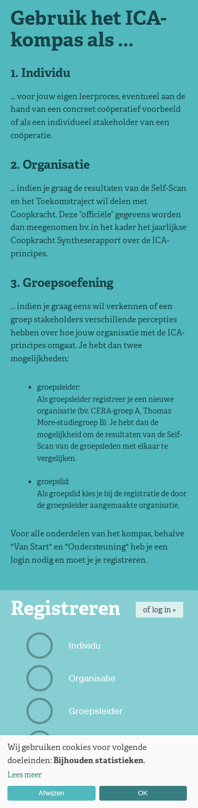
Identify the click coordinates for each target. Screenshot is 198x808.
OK (143, 792)
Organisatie (72, 678)
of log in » (159, 609)
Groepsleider (75, 711)
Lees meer (24, 774)
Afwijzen (51, 792)
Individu (65, 645)
